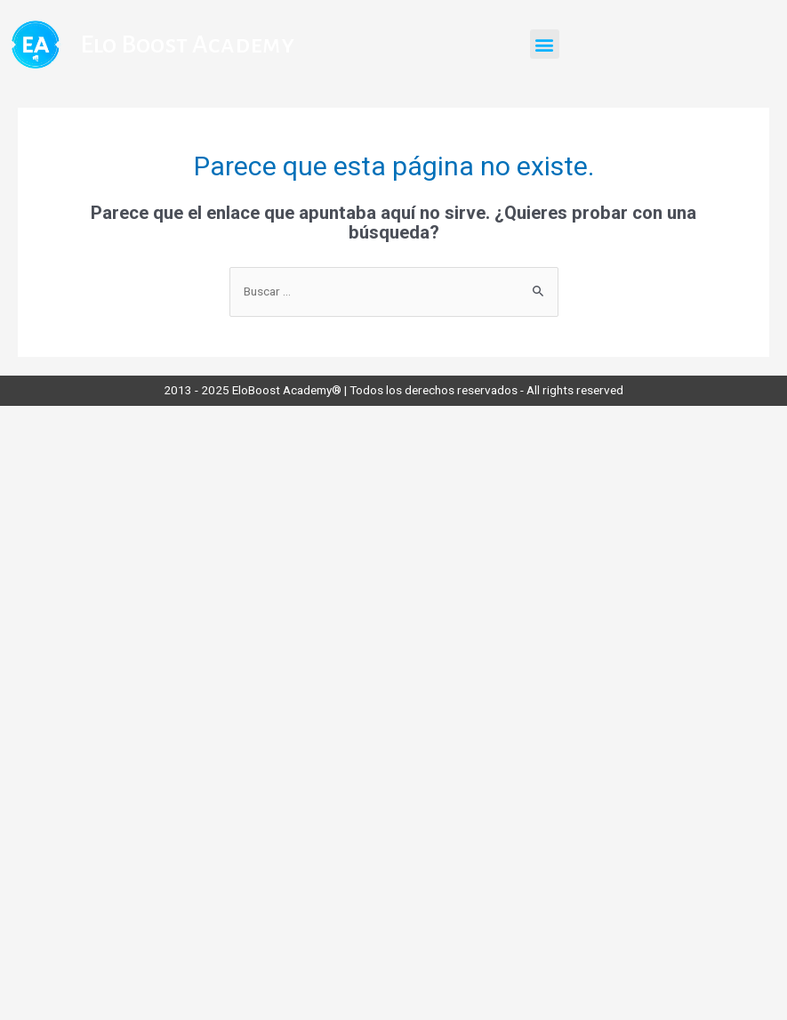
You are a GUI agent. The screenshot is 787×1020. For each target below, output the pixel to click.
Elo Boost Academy (187, 44)
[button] (544, 44)
